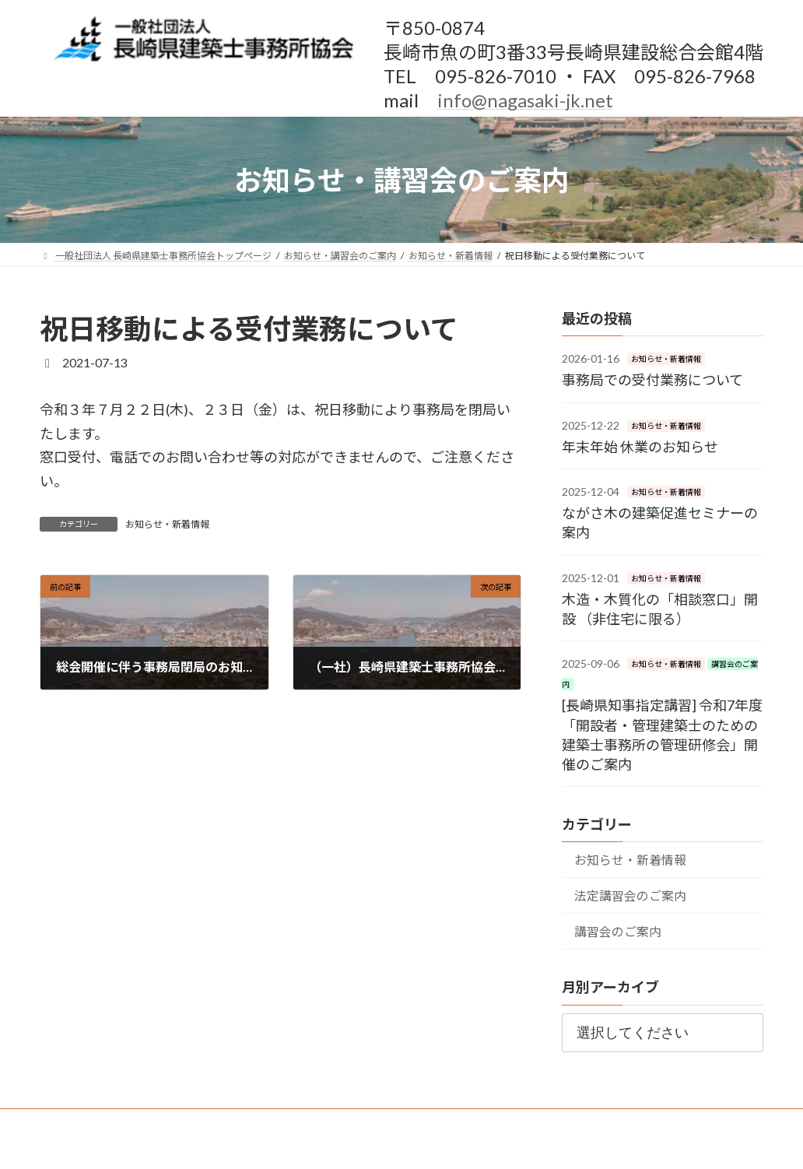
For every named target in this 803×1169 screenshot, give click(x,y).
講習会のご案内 (617, 931)
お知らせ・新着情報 (167, 524)
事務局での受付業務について (652, 379)
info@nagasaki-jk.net (525, 100)
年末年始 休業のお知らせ (640, 446)
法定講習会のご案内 (630, 895)
